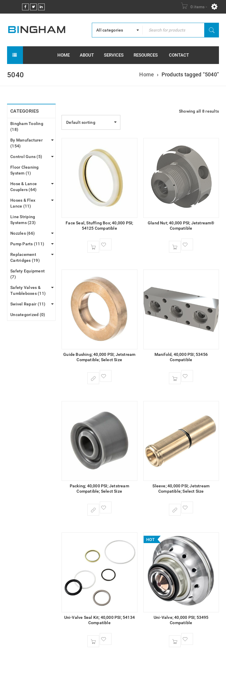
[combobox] (117, 30)
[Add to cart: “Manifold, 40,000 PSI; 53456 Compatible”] (175, 378)
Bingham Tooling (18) (26, 126)
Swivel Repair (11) (28, 304)
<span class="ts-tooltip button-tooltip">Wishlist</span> (106, 244)
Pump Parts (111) (27, 243)
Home (146, 74)
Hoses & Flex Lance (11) (22, 203)
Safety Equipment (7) (27, 274)
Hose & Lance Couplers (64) (23, 186)
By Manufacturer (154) (26, 143)
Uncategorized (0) (27, 314)
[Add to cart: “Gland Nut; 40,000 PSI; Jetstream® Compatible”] (175, 247)
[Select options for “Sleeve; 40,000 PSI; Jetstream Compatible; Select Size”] (175, 510)
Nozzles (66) (22, 233)
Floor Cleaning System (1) (24, 170)
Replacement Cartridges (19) (25, 257)
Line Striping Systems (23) (23, 219)
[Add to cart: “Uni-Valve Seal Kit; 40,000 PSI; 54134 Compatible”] (93, 641)
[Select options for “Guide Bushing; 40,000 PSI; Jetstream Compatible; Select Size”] (93, 378)
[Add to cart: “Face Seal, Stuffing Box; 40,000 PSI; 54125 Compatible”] (93, 247)
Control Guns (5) (26, 156)
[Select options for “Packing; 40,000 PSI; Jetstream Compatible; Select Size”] (93, 510)
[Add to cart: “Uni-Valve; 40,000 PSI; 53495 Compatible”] (175, 641)
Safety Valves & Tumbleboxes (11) (28, 290)
